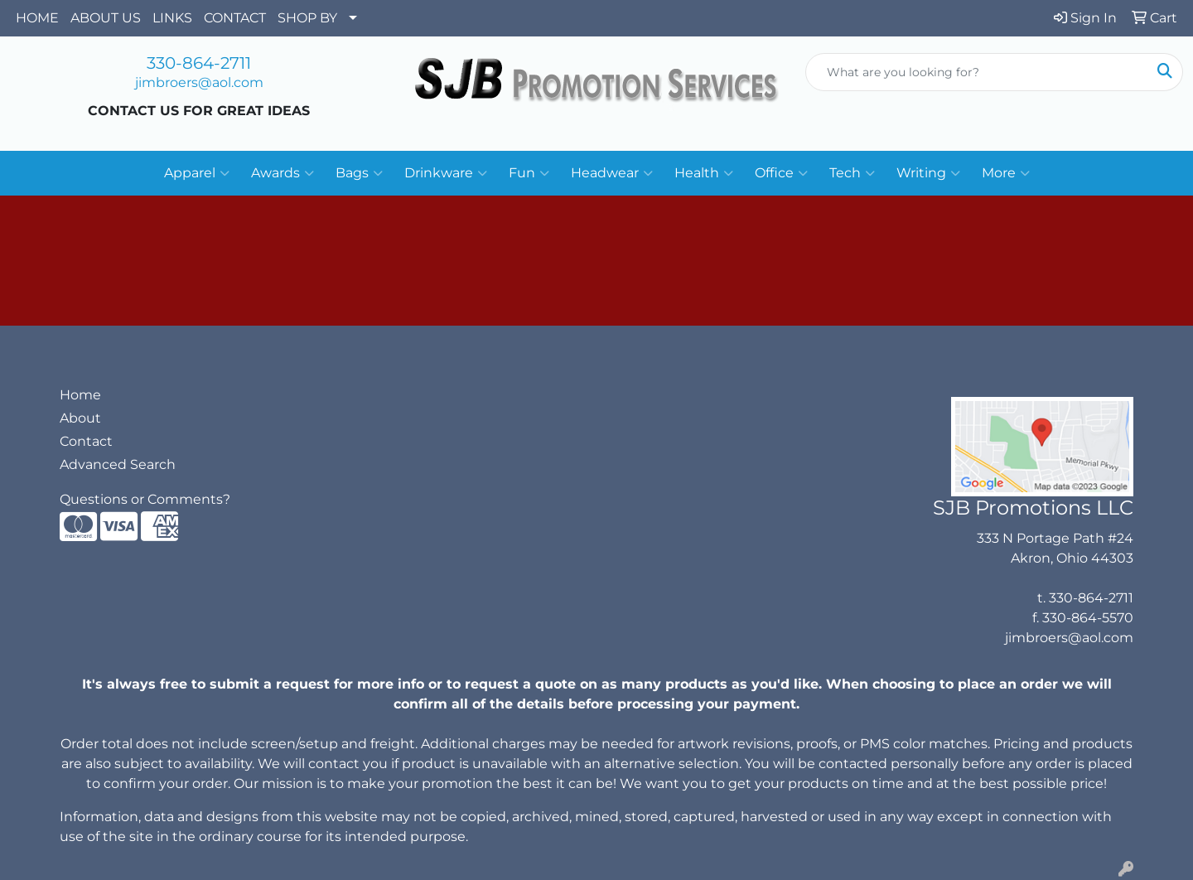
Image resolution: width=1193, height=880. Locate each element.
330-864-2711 (199, 63)
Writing (928, 173)
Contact (86, 441)
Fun (529, 173)
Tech (852, 173)
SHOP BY (307, 18)
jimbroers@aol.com (199, 82)
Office (781, 173)
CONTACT (235, 18)
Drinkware (445, 173)
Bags (359, 173)
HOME (37, 18)
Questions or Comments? (145, 499)
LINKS (172, 18)
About (80, 418)
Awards (282, 173)
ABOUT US (105, 18)
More (1006, 173)
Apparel (196, 173)
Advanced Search (118, 464)
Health (703, 173)
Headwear (612, 173)
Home (80, 395)
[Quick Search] (976, 72)
